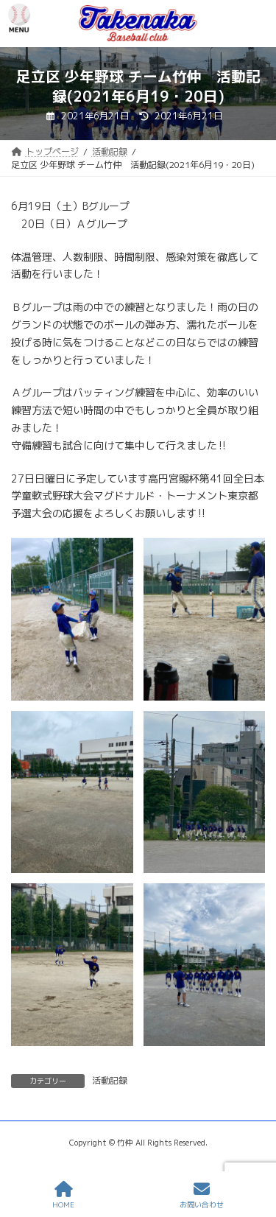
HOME (63, 1195)
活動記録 (109, 1080)
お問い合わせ (202, 1195)
